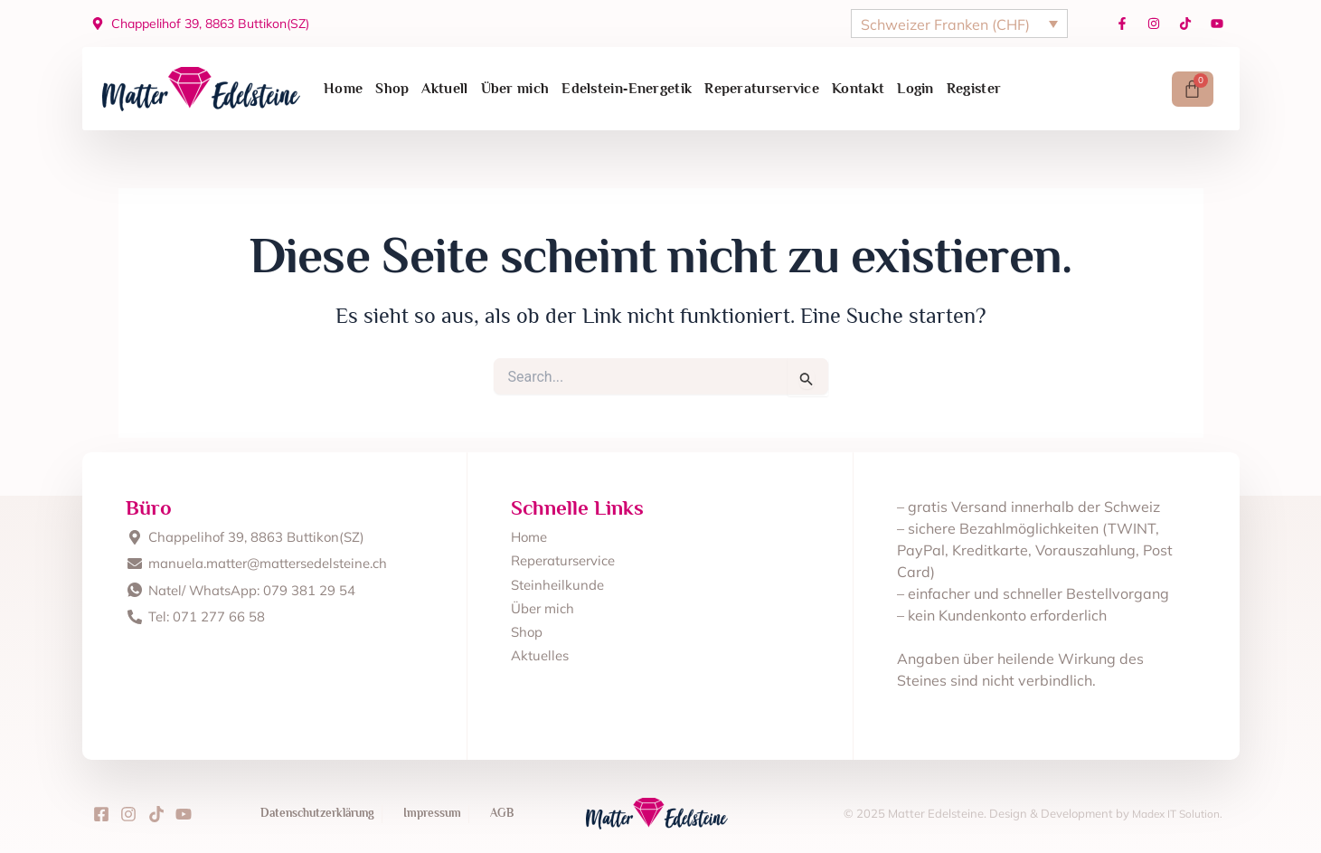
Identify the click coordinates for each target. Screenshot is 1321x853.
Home (343, 89)
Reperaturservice (761, 89)
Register (974, 89)
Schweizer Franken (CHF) (945, 24)
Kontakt (858, 89)
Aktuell (444, 89)
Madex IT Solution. (1172, 813)
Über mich (515, 89)
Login (915, 89)
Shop (392, 89)
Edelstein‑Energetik (626, 89)
